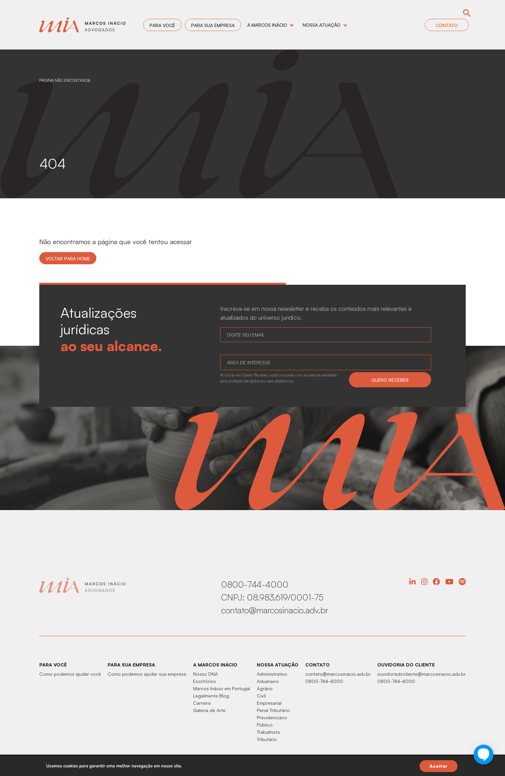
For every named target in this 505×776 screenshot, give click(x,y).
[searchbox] (230, 363)
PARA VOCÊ (53, 664)
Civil (261, 695)
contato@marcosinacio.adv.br (274, 610)
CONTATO (317, 664)
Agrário (265, 688)
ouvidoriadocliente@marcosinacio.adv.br (421, 674)
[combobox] (325, 362)
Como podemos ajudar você (70, 674)
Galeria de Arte (209, 710)
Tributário (267, 739)
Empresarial (269, 703)
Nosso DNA (205, 674)
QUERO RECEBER (390, 380)
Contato (447, 25)
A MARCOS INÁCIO (215, 664)
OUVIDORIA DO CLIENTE (406, 664)
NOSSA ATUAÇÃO (277, 664)
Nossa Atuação (325, 24)
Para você (162, 25)
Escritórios (204, 681)
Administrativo (272, 674)
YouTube (449, 581)
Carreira (202, 703)
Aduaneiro (268, 681)
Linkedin (412, 581)
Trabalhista (268, 732)
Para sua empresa (213, 25)
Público (265, 725)
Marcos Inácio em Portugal (221, 688)
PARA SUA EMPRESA (131, 664)
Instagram (424, 581)
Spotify (462, 581)
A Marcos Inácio (270, 24)
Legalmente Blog (211, 695)
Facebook (436, 581)
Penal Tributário (273, 710)
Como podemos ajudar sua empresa (147, 674)
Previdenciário (272, 717)
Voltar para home (68, 258)
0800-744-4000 (254, 584)
